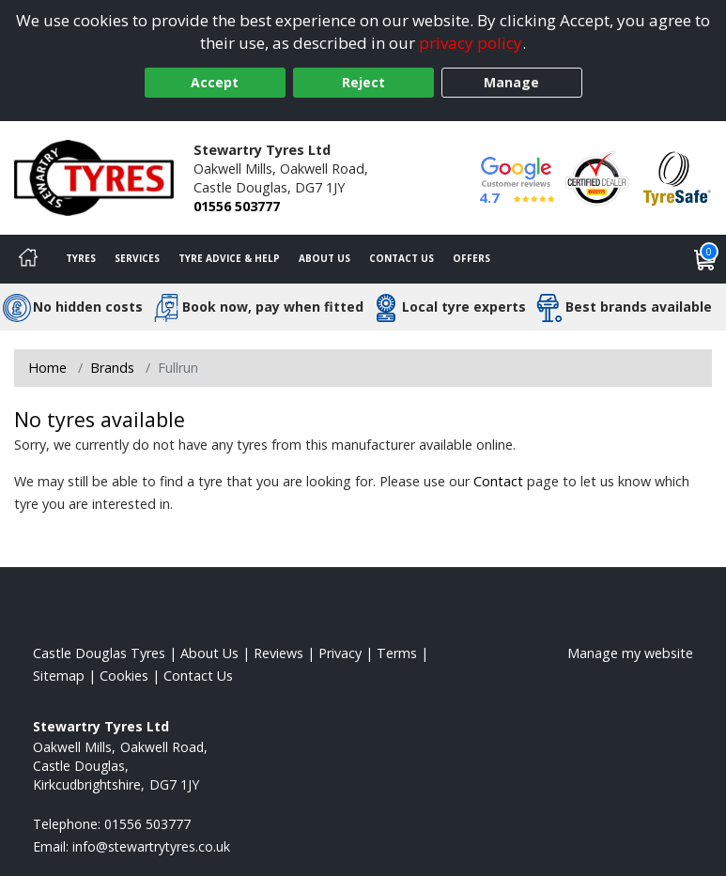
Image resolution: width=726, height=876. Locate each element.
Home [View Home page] (47, 368)
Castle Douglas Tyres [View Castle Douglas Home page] (99, 653)
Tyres (81, 258)
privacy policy (470, 43)
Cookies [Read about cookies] (124, 675)
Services (137, 258)
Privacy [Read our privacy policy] (340, 653)
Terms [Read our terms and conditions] (397, 653)
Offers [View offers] (471, 258)
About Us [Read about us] (209, 653)
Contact (498, 481)
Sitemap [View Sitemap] (59, 675)
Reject (363, 82)
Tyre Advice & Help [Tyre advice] (229, 258)
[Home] (28, 259)
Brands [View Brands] (112, 368)
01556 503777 (236, 206)
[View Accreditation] (596, 176)
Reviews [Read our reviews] (278, 653)
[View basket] (705, 259)
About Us (324, 258)
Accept (215, 82)
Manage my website (630, 653)
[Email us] (151, 846)
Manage (511, 82)
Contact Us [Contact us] (401, 258)
